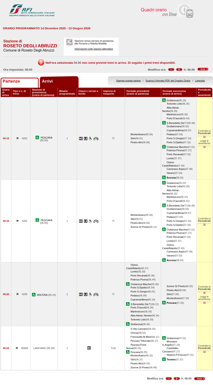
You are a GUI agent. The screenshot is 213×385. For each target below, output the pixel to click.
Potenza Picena (175, 150)
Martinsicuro (173, 114)
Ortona (134, 332)
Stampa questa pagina (128, 80)
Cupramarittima (175, 130)
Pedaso (171, 134)
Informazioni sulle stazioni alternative (94, 49)
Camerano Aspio (176, 169)
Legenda (200, 80)
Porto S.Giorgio (175, 138)
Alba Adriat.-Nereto (140, 315)
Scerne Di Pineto (139, 227)
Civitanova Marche (177, 147)
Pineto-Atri (136, 142)
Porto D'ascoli (174, 118)
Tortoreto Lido (174, 103)
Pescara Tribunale (140, 340)
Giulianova (172, 100)
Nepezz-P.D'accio (176, 354)
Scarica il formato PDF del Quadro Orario (168, 80)
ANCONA (42, 295)
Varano (170, 173)
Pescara (135, 352)
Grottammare (174, 126)
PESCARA (46, 137)
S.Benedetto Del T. (177, 123)
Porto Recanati (175, 154)
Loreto (170, 158)
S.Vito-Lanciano (139, 328)
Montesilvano (137, 134)
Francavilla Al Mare (140, 336)
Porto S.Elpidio (175, 142)
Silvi (132, 138)
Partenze (11, 81)
